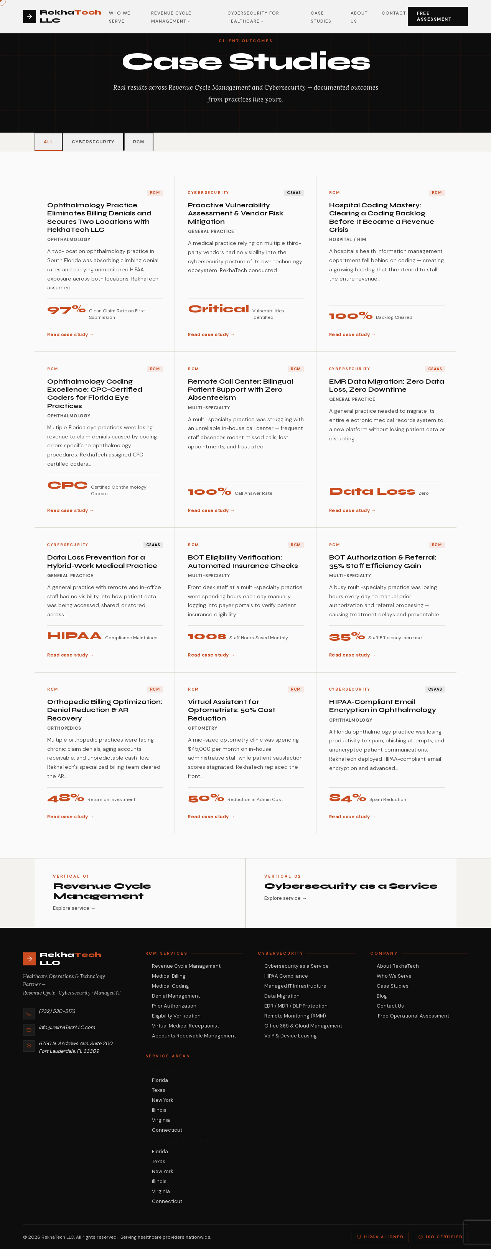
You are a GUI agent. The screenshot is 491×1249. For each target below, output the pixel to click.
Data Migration (282, 996)
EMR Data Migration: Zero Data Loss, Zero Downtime (386, 385)
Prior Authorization (174, 1006)
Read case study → (70, 335)
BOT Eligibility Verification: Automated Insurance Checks (243, 561)
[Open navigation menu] (407, 16)
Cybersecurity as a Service (296, 966)
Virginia (161, 1120)
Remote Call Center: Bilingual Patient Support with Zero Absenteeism (240, 389)
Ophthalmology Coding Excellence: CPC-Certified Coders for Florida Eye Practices (94, 393)
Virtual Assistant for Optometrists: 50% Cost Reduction (231, 710)
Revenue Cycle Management (186, 966)
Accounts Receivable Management (194, 1035)
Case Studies (393, 986)
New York (162, 1100)
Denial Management (176, 996)
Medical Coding (170, 986)
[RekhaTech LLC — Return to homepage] (72, 959)
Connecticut (167, 1130)
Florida (160, 1080)
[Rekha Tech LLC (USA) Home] (66, 16)
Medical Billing (169, 976)
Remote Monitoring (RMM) (295, 1016)
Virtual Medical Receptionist (185, 1026)
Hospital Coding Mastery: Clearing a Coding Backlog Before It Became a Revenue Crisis (381, 217)
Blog (382, 996)
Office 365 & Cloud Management (303, 1026)
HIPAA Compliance (286, 976)
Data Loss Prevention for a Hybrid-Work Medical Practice (102, 561)
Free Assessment (434, 16)
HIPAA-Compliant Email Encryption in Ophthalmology (382, 706)
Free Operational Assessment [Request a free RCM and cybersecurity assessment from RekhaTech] (413, 1016)
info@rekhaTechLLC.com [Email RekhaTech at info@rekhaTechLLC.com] (67, 1027)
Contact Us (390, 1006)
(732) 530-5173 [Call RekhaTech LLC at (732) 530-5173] (57, 1011)
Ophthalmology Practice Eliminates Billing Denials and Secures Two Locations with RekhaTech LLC (99, 217)
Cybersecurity (93, 142)
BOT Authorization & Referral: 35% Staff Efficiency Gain (383, 561)
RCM (138, 142)
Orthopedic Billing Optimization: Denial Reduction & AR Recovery (105, 710)
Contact (394, 13)
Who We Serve (394, 976)
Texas (158, 1090)
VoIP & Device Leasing (290, 1035)
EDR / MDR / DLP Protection (296, 1006)
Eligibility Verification (176, 1016)
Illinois (159, 1110)
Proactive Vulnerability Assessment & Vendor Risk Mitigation (235, 213)
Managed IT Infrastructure (295, 986)
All (48, 142)
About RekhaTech (398, 966)
